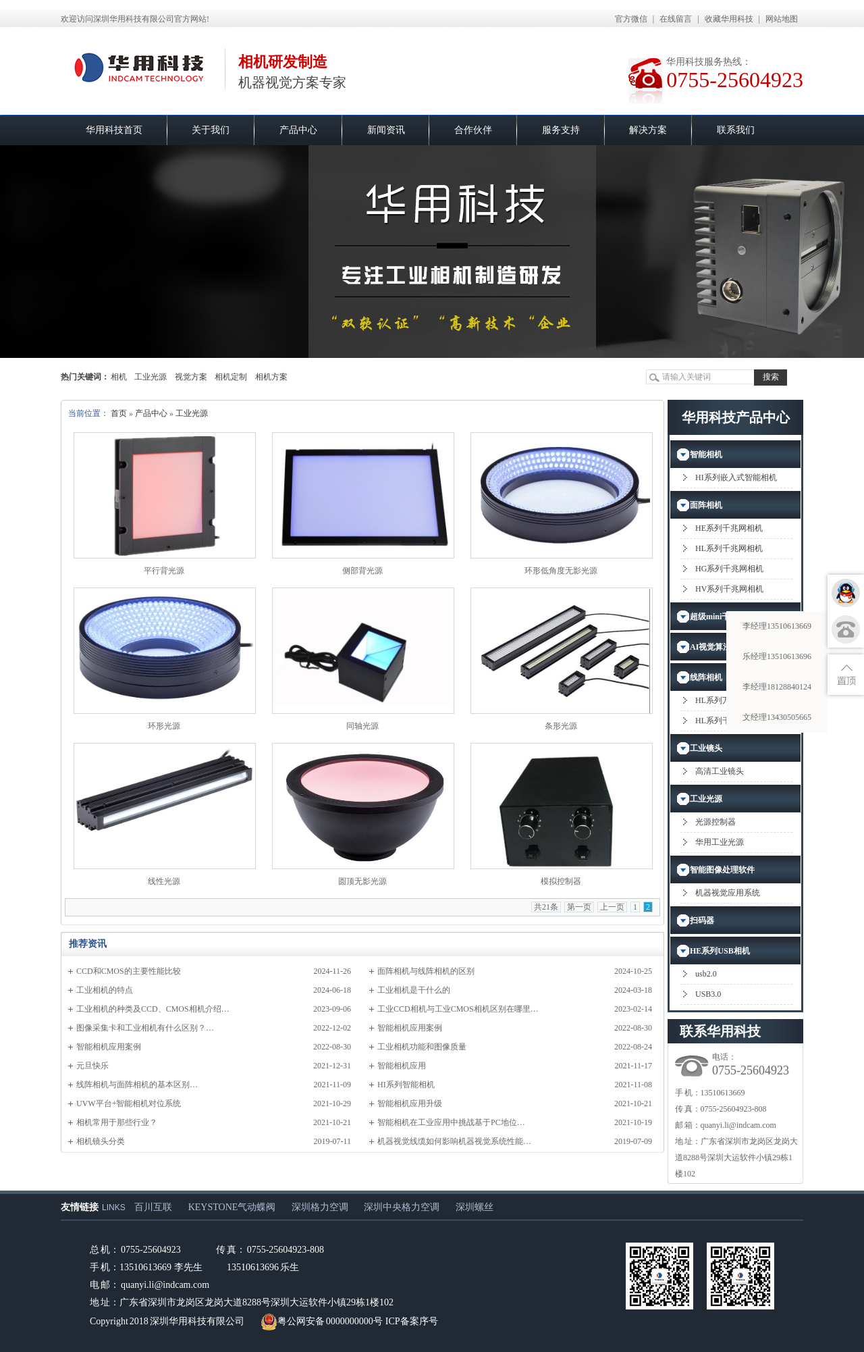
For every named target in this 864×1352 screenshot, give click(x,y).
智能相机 (706, 454)
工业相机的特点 (104, 990)
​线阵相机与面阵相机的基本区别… (137, 1084)
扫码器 (702, 920)
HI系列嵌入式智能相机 (736, 477)
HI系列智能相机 (406, 1084)
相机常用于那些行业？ (116, 1122)
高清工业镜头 (719, 771)
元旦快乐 (92, 1065)
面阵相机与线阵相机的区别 (426, 971)
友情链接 (80, 1207)
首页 (119, 413)
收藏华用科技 (729, 19)
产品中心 (298, 130)
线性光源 (164, 881)
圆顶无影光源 (362, 881)
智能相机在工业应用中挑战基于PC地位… (451, 1122)
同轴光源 (362, 726)
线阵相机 (706, 677)
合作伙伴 (473, 130)
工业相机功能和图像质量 (421, 1046)
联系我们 (736, 130)
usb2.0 (706, 974)
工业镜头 (706, 748)
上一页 (612, 907)
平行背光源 (164, 570)
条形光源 (561, 726)
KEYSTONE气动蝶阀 (232, 1207)
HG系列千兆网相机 (729, 568)
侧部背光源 (362, 570)
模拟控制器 (561, 881)
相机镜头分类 (100, 1141)
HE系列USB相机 (720, 951)
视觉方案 (191, 377)
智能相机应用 (401, 1065)
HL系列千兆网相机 (729, 548)
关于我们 (211, 130)
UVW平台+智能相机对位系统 (128, 1103)
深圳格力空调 (320, 1207)
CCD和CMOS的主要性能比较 (128, 971)
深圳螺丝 (474, 1207)
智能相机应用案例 (409, 1028)
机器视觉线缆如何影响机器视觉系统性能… (454, 1141)
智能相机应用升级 (409, 1103)
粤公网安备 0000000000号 (322, 1321)
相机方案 (271, 377)
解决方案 (648, 130)
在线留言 (675, 19)
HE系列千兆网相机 (729, 528)
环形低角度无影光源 (560, 570)
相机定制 (231, 377)
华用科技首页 (114, 130)
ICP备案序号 (411, 1321)
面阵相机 (706, 505)
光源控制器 (715, 822)
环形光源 (164, 726)
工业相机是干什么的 (413, 990)
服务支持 (561, 130)
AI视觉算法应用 (718, 647)
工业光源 (150, 377)
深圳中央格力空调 (401, 1207)
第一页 (579, 907)
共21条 (546, 907)
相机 (119, 377)
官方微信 (631, 19)
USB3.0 (708, 994)
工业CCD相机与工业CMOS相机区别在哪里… (458, 1009)
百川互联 (153, 1207)
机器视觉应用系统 (727, 893)
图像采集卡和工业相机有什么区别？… (145, 1028)
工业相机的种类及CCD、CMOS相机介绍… (153, 1009)
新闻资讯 (386, 130)
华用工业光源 (719, 842)
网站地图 (781, 19)
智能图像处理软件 (722, 870)
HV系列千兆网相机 (729, 589)
